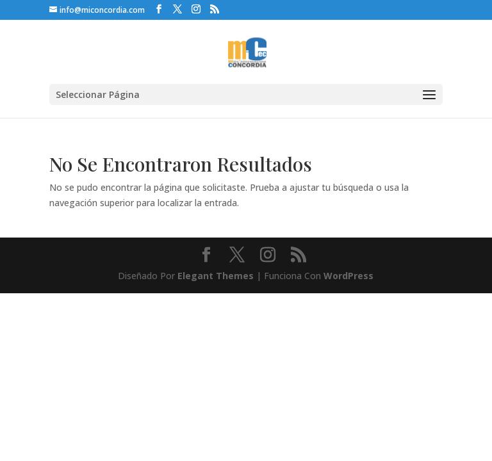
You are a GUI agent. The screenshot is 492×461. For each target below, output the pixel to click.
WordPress (348, 276)
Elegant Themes (215, 276)
